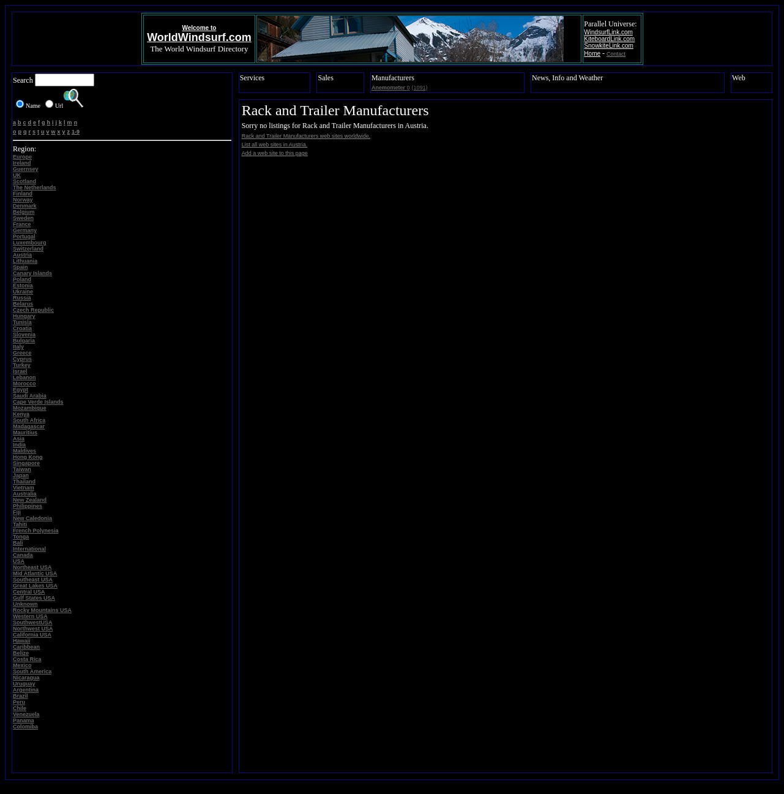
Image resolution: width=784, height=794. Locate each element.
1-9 (76, 132)
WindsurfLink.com (608, 32)
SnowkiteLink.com (608, 45)
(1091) (419, 88)
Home (592, 53)
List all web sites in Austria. (275, 145)
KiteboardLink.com (609, 39)
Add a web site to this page (275, 153)
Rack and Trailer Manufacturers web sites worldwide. (306, 136)
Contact (616, 54)
